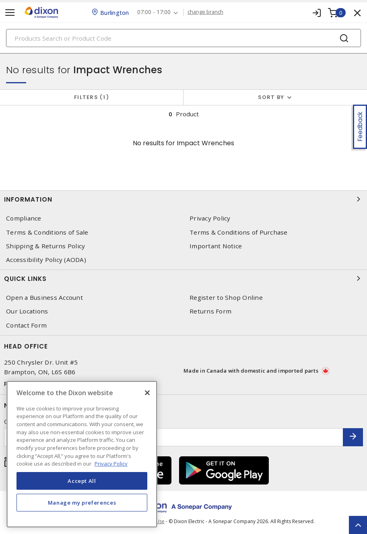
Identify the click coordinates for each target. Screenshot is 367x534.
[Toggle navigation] (10, 13)
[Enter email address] (173, 437)
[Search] (183, 38)
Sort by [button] (271, 97)
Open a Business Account (44, 297)
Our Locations (27, 311)
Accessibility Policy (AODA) (46, 260)
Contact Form (26, 325)
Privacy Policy (210, 218)
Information (183, 199)
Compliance (23, 218)
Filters (91, 97)
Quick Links (183, 278)
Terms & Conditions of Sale (47, 232)
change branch (205, 12)
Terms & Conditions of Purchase (239, 232)
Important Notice (216, 246)
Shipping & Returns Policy (45, 246)
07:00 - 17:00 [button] (154, 12)
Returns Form (210, 311)
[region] (81, 454)
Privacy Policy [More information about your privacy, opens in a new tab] (111, 463)
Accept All (82, 481)
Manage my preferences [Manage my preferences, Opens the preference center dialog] (82, 502)
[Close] (147, 393)
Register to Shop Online (226, 297)
